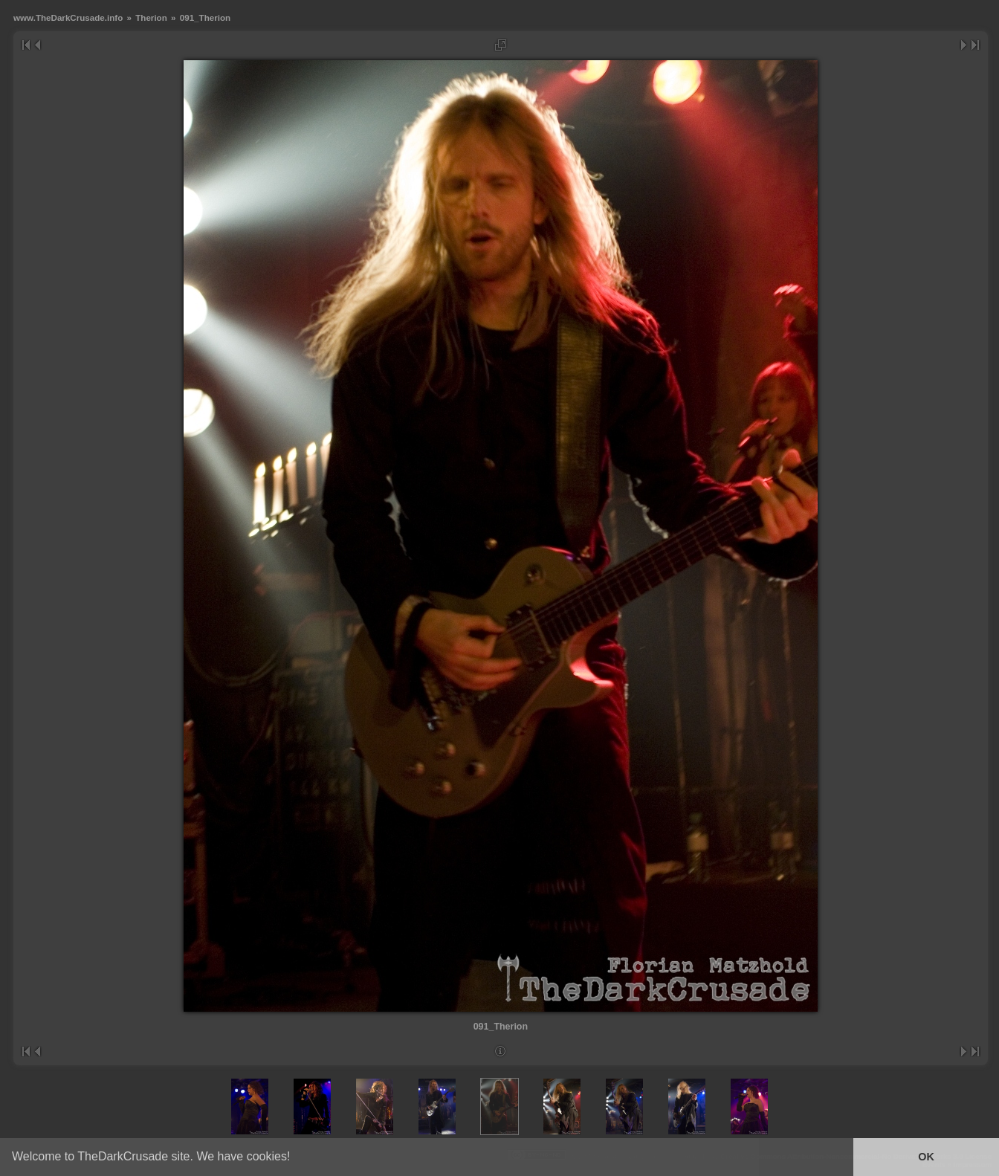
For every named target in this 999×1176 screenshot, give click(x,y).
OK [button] (926, 1157)
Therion (151, 17)
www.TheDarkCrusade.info (68, 17)
